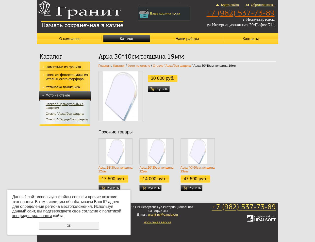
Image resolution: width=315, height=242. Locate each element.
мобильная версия (157, 222)
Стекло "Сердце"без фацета (67, 119)
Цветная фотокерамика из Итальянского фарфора (67, 77)
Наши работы (187, 38)
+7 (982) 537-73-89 (244, 207)
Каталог (126, 38)
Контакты (251, 38)
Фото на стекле (65, 95)
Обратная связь (263, 5)
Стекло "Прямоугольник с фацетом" (64, 106)
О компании (69, 38)
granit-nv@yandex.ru (163, 214)
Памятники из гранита (63, 67)
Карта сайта (230, 5)
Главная (105, 65)
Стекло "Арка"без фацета (65, 113)
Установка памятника (63, 87)
